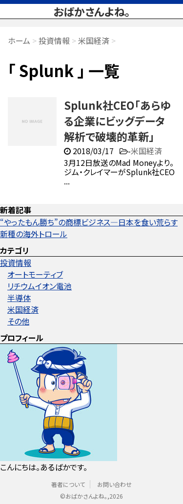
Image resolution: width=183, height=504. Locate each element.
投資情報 (15, 262)
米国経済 (146, 151)
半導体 (19, 297)
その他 (18, 321)
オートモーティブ (35, 274)
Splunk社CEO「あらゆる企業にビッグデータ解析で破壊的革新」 (117, 120)
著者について (68, 484)
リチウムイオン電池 (39, 286)
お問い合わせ (114, 484)
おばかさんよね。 (91, 11)
